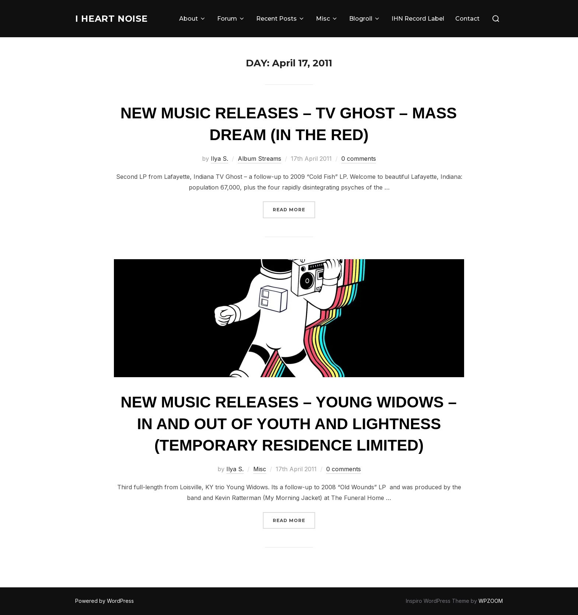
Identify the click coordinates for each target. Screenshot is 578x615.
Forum (231, 18)
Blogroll (364, 18)
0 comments (358, 158)
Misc (327, 18)
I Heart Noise (114, 18)
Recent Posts (280, 18)
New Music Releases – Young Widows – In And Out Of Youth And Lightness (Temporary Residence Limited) (289, 423)
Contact (467, 18)
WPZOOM (490, 601)
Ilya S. (219, 158)
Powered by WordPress (104, 601)
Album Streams (259, 158)
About (192, 18)
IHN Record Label (417, 18)
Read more (294, 208)
